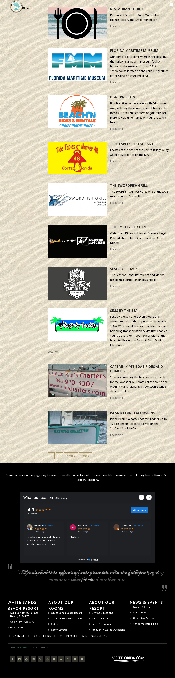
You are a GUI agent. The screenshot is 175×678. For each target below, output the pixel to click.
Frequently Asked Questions (108, 629)
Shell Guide (139, 612)
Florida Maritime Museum (134, 50)
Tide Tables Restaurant (132, 143)
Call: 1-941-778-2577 (22, 621)
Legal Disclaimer (101, 624)
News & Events (146, 602)
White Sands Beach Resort (66, 612)
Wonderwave (20, 647)
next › (71, 456)
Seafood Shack (124, 268)
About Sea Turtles (143, 618)
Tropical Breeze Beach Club (67, 618)
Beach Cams (17, 627)
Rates (54, 624)
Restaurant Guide (127, 9)
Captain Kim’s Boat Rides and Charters (136, 368)
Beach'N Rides (122, 97)
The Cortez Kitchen (128, 227)
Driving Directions (102, 612)
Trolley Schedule (142, 607)
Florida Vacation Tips (145, 623)
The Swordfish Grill (129, 185)
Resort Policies (100, 618)
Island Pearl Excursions (132, 412)
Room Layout (59, 629)
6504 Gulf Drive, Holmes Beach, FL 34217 (24, 614)
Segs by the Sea (123, 310)
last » (86, 456)
